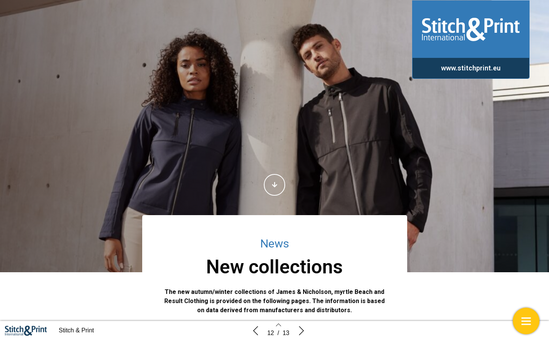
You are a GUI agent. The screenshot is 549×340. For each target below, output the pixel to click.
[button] (274, 185)
